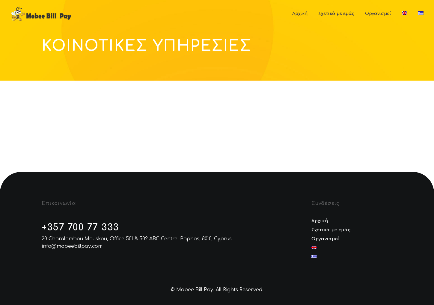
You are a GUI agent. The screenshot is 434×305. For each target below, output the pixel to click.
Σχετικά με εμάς (336, 13)
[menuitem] (404, 13)
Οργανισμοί (378, 13)
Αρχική (300, 13)
